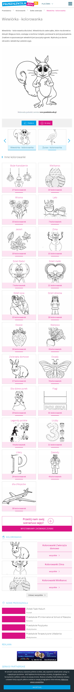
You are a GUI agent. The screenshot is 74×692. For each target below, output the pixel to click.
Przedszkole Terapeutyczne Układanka (44, 633)
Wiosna (19, 197)
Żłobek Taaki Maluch (35, 608)
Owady (55, 356)
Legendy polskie (19, 420)
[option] (22, 140)
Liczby (55, 420)
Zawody (55, 452)
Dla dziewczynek (19, 388)
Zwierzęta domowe (19, 356)
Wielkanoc (55, 165)
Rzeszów (29, 621)
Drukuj (47, 123)
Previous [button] (5, 141)
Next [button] (69, 141)
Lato (55, 197)
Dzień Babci (19, 261)
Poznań (29, 613)
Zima (55, 229)
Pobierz (31, 123)
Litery (19, 452)
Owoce (19, 324)
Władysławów (31, 629)
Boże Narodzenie (19, 165)
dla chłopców (19, 484)
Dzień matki (55, 261)
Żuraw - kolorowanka (52, 147)
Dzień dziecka (55, 292)
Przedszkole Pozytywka (36, 625)
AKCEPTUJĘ (37, 687)
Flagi (55, 388)
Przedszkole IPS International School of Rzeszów (48, 617)
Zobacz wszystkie (37, 595)
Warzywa (55, 324)
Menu (70, 3)
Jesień (19, 229)
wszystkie (54, 555)
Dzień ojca (19, 292)
